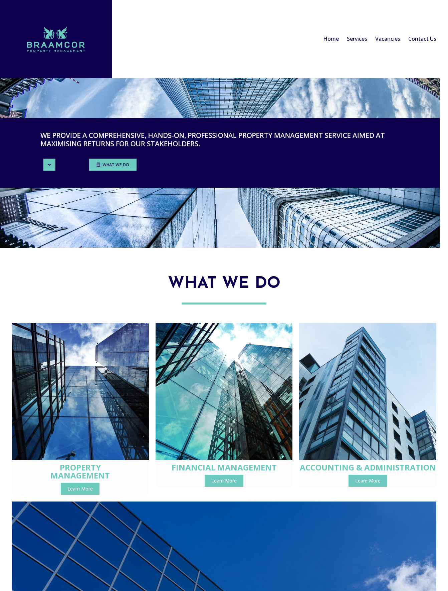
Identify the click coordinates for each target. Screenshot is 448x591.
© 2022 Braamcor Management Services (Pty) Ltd (224, 518)
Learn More (62, 466)
